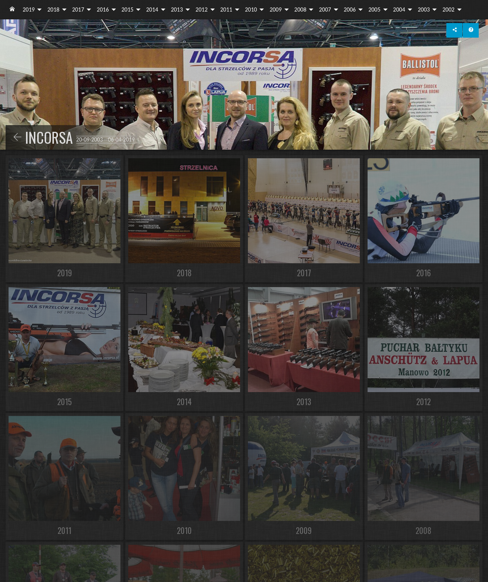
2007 (325, 9)
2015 (127, 9)
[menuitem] (12, 9)
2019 (29, 9)
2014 (152, 9)
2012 (201, 9)
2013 (177, 9)
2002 (448, 9)
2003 (424, 9)
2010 (251, 9)
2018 (53, 9)
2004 (399, 9)
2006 (350, 9)
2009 (275, 9)
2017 (78, 9)
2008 (300, 9)
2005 (374, 9)
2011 (226, 9)
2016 (103, 9)
